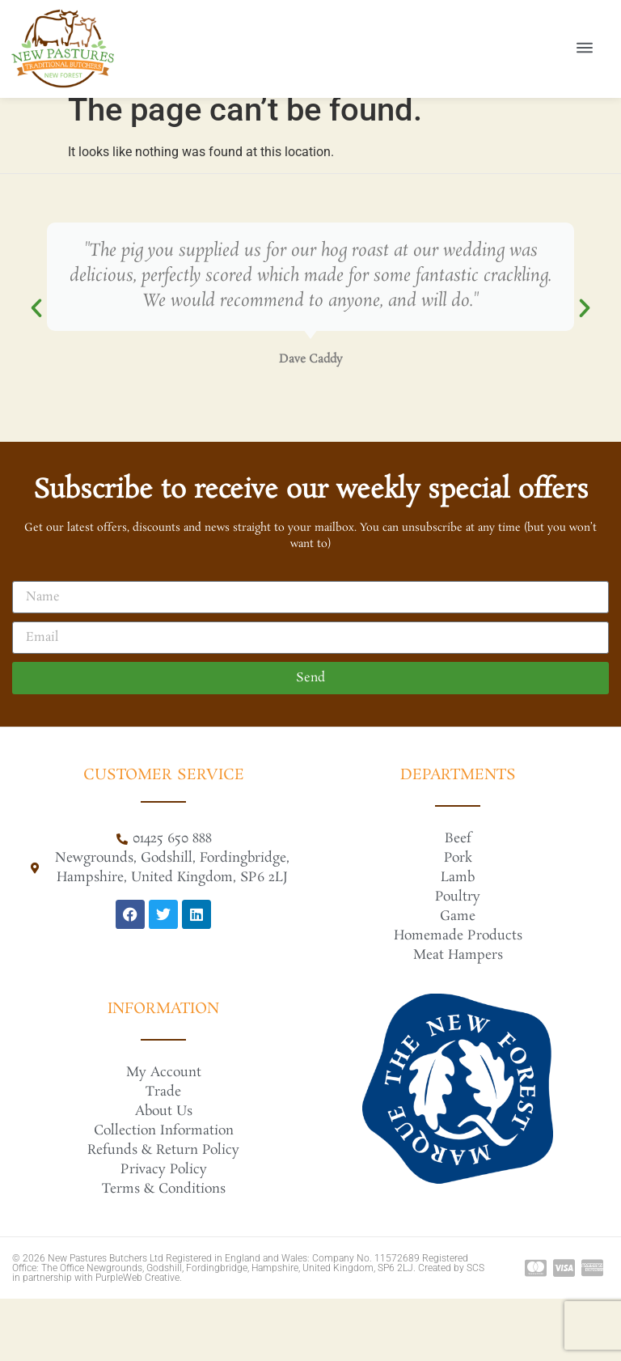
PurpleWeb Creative (137, 1340)
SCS (475, 1330)
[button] (36, 370)
